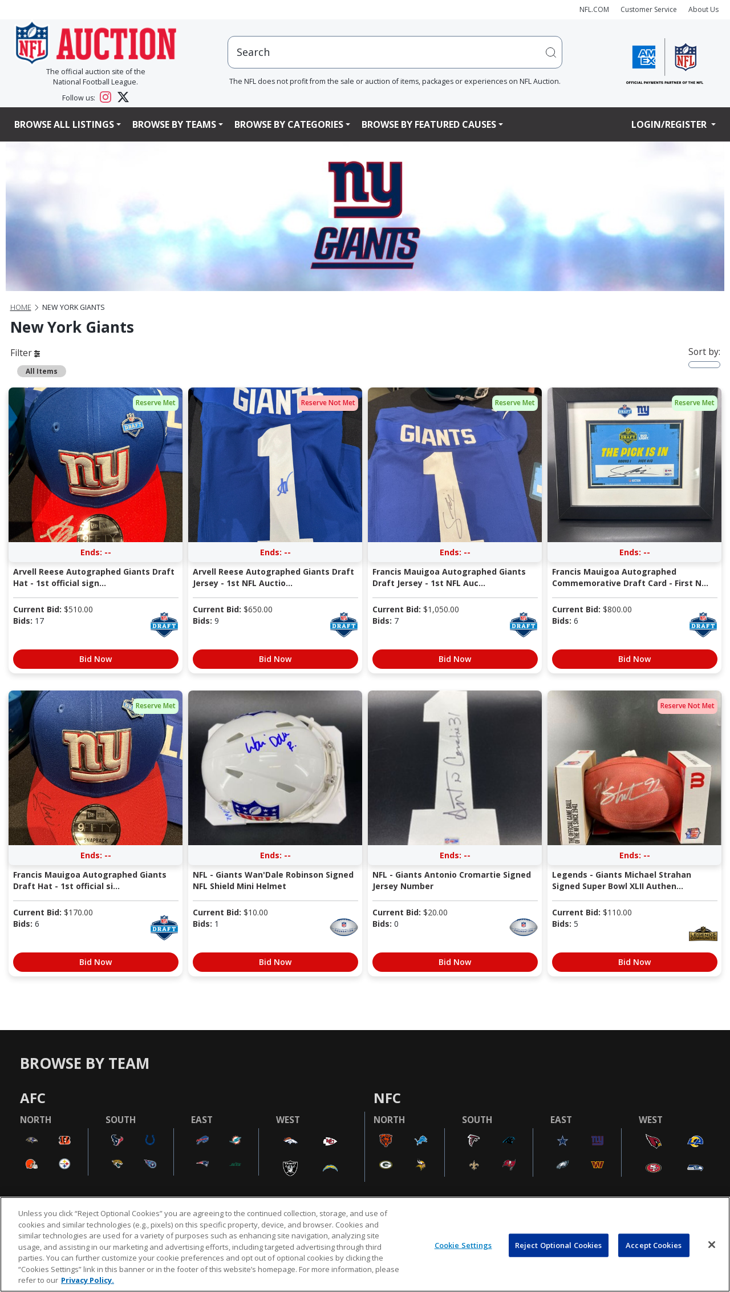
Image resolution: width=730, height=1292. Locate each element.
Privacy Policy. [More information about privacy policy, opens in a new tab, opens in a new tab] (87, 1280)
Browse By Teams (174, 124)
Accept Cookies (654, 1244)
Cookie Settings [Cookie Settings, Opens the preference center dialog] (463, 1244)
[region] (365, 1244)
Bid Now (95, 658)
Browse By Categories (288, 124)
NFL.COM (594, 9)
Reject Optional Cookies (558, 1244)
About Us (703, 9)
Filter (25, 352)
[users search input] (395, 52)
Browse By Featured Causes (429, 124)
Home (20, 307)
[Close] (711, 1244)
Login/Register (670, 124)
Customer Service (648, 9)
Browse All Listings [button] (64, 124)
